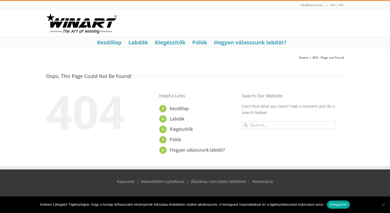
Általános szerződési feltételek (218, 181)
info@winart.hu (311, 5)
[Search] (246, 125)
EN (341, 5)
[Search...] (289, 125)
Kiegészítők (181, 129)
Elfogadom (338, 204)
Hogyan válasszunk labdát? (197, 150)
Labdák (177, 119)
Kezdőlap (179, 109)
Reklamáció (262, 181)
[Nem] (383, 204)
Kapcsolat (126, 181)
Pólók (175, 140)
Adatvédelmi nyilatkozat (162, 181)
